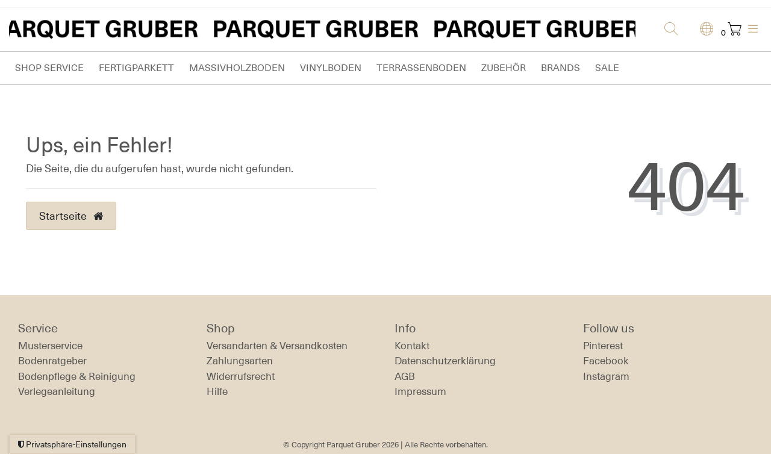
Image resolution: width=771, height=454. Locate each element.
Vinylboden (330, 67)
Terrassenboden (421, 67)
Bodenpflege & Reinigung (77, 376)
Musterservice (50, 346)
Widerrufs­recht (241, 376)
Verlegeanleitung (56, 391)
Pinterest (603, 346)
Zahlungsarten (240, 361)
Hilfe (217, 391)
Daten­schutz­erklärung (445, 361)
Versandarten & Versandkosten (277, 346)
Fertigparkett (136, 67)
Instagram (606, 376)
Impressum (420, 391)
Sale (607, 67)
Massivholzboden (237, 67)
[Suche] (667, 29)
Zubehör (503, 67)
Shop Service (49, 67)
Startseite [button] (71, 215)
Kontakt (412, 346)
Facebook (606, 361)
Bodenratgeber (52, 361)
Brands (560, 67)
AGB (405, 376)
